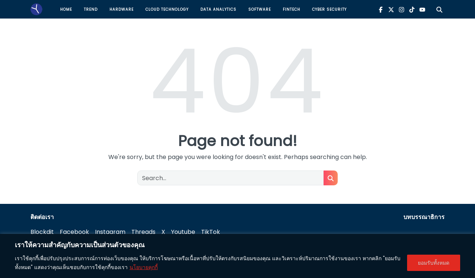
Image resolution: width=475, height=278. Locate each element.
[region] (237, 256)
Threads (143, 232)
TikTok (210, 232)
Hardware (121, 9)
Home (66, 9)
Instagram (110, 232)
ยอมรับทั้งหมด (433, 263)
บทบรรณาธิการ (424, 217)
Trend (91, 9)
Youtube (183, 232)
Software (259, 9)
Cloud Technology (167, 9)
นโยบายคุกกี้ (144, 267)
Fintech (291, 9)
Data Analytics (218, 9)
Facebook (74, 232)
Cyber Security (329, 9)
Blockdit (42, 232)
